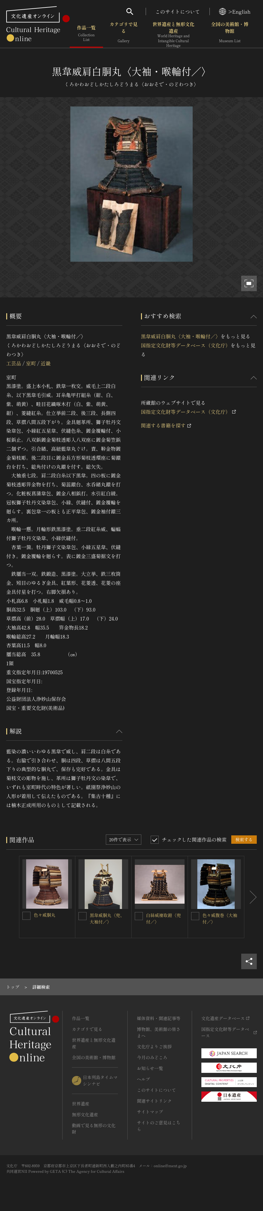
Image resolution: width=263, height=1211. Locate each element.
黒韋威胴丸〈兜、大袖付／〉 (107, 918)
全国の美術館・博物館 (229, 34)
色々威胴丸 (44, 915)
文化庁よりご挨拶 (154, 1046)
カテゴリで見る (124, 34)
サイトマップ (150, 1112)
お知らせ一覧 (150, 1068)
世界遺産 (80, 1103)
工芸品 (13, 363)
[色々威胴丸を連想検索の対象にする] (26, 916)
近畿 (46, 363)
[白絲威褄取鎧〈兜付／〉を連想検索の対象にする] (139, 916)
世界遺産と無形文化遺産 (173, 34)
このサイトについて (177, 11)
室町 (31, 363)
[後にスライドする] (250, 897)
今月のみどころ (152, 1057)
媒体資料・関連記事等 (159, 1018)
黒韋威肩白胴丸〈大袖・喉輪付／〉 (181, 336)
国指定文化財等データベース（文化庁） (186, 345)
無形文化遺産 (85, 1114)
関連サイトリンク (154, 1101)
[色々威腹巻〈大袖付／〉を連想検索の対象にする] (195, 916)
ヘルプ (143, 1079)
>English (235, 11)
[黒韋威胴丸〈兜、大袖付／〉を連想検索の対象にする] (82, 916)
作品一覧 (86, 34)
